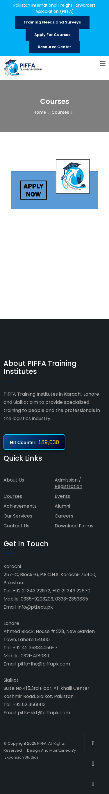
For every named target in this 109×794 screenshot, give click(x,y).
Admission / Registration (68, 483)
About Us (13, 480)
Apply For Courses (52, 34)
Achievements (20, 506)
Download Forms (74, 525)
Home (39, 112)
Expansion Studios (22, 757)
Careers (64, 516)
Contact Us (16, 525)
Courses (60, 112)
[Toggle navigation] (103, 63)
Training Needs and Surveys (52, 22)
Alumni (62, 506)
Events (62, 496)
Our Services (17, 516)
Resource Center (54, 47)
